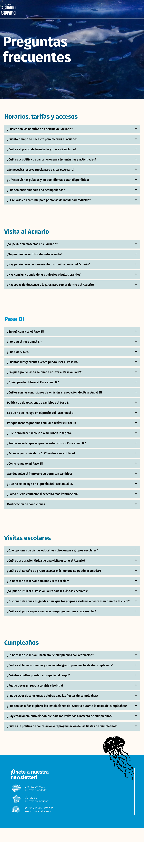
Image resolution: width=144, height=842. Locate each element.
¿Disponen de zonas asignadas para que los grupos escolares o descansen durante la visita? (68, 601)
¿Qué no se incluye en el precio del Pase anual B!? (40, 484)
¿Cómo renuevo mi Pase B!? (25, 463)
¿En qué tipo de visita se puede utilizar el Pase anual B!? (44, 372)
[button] (72, 129)
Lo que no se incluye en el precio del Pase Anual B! (40, 413)
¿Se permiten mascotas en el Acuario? (32, 244)
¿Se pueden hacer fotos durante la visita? (34, 254)
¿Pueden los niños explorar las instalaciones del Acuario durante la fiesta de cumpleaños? (67, 706)
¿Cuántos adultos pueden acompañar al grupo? (38, 675)
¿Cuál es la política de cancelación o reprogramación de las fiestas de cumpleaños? (62, 726)
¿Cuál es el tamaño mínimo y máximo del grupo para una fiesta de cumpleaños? (60, 665)
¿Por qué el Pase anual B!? (24, 342)
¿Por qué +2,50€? (18, 352)
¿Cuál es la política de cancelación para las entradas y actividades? (51, 159)
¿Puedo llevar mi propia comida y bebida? (35, 685)
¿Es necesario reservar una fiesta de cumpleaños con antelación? (50, 655)
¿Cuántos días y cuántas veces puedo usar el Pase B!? (42, 362)
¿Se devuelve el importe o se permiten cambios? (39, 474)
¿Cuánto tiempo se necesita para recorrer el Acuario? (42, 139)
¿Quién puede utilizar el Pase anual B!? (33, 382)
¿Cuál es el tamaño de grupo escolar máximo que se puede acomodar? (54, 571)
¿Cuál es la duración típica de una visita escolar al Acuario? (46, 560)
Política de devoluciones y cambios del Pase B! (38, 402)
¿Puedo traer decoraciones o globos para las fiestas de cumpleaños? (52, 696)
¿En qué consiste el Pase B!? (25, 331)
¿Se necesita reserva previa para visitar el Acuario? (41, 170)
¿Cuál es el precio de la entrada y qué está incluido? (41, 149)
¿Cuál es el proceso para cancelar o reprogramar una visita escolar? (51, 611)
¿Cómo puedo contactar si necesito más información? (42, 494)
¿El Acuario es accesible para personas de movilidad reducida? (49, 200)
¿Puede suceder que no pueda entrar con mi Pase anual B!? (46, 443)
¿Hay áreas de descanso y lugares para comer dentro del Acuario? (50, 285)
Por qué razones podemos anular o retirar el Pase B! (41, 423)
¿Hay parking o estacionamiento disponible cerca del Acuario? (48, 264)
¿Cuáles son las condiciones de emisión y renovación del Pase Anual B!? (54, 392)
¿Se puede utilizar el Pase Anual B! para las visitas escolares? (47, 591)
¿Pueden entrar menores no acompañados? (36, 190)
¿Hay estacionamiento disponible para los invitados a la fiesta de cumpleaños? (59, 716)
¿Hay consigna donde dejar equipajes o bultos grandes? (44, 274)
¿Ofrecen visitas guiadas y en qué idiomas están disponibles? (48, 180)
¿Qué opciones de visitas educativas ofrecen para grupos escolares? (52, 550)
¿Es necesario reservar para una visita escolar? (38, 581)
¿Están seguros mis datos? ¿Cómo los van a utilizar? (41, 453)
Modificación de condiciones (26, 504)
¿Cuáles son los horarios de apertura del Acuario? (40, 129)
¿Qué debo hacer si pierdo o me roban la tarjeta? (39, 433)
